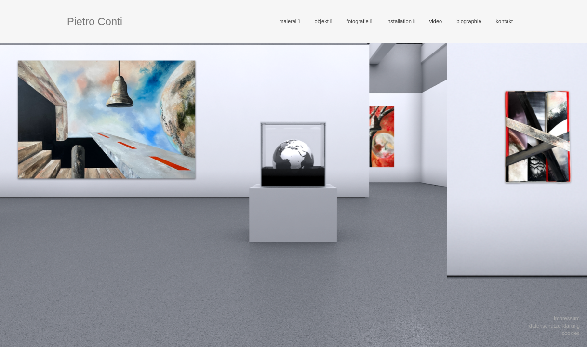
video (435, 21)
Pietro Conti (94, 21)
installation (401, 21)
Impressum (567, 318)
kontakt (504, 21)
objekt (323, 21)
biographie (468, 21)
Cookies (571, 333)
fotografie (359, 21)
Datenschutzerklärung (554, 326)
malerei (289, 21)
